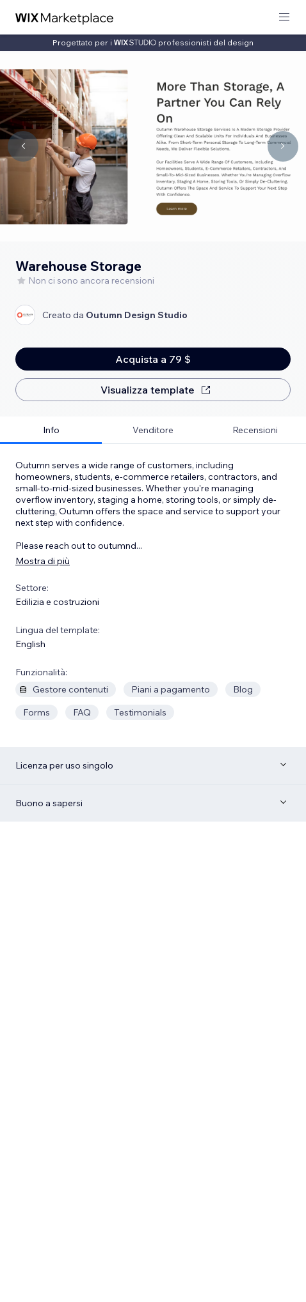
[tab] (51, 430)
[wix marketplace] (64, 17)
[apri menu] (284, 17)
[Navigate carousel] (23, 146)
